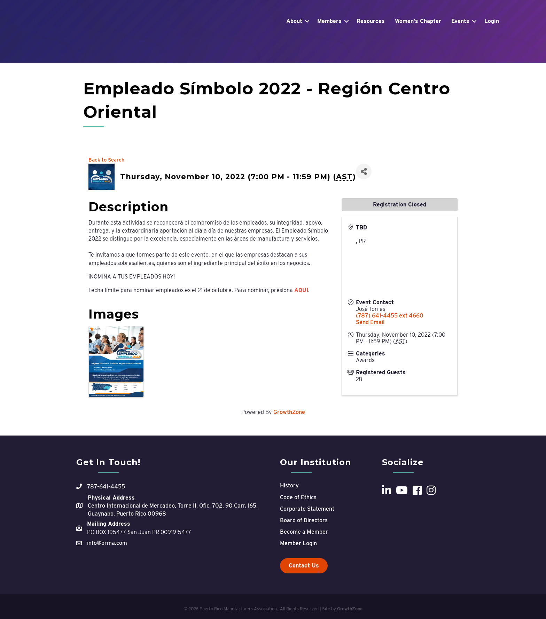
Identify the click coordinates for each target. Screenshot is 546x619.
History (289, 485)
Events (460, 37)
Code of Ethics (298, 497)
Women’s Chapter (418, 37)
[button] (304, 565)
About (294, 37)
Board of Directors (304, 520)
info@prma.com (107, 543)
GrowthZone (289, 412)
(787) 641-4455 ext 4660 (389, 315)
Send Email (370, 322)
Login (491, 37)
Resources (371, 37)
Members (329, 37)
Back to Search (106, 160)
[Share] (364, 171)
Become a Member (304, 531)
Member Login (298, 543)
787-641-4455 (106, 486)
